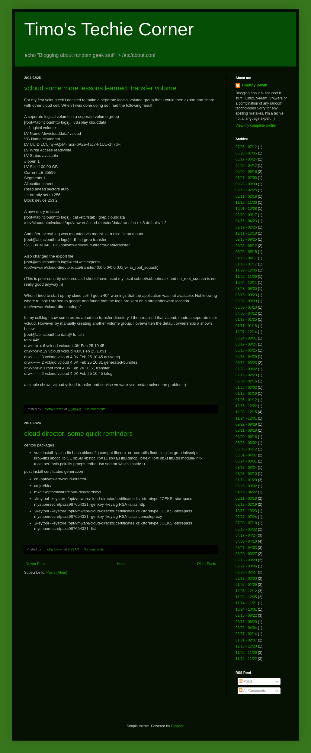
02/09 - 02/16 (246, 381)
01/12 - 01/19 (246, 393)
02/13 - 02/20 (246, 578)
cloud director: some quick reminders (78, 433)
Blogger (177, 726)
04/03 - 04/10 (246, 541)
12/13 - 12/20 (246, 646)
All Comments (252, 691)
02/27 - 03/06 (246, 566)
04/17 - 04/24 (246, 535)
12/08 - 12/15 (246, 412)
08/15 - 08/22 (246, 615)
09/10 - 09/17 (246, 215)
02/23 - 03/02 (246, 369)
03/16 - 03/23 (246, 363)
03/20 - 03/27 (246, 554)
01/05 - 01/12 (246, 400)
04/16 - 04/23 (246, 221)
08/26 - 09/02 (246, 486)
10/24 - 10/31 (246, 609)
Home (122, 564)
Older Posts (206, 564)
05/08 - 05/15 (246, 252)
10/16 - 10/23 (246, 511)
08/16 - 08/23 (246, 295)
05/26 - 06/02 (246, 443)
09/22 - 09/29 (246, 424)
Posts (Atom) (56, 572)
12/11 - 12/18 (246, 233)
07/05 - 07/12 (246, 147)
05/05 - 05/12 (246, 449)
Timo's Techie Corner (109, 29)
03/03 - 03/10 (246, 474)
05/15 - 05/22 (246, 529)
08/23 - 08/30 (246, 289)
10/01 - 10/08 (246, 208)
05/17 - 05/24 (246, 159)
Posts (245, 681)
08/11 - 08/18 (246, 430)
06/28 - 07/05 (246, 153)
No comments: (96, 409)
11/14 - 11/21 (246, 603)
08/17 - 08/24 (246, 344)
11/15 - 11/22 (246, 659)
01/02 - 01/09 (246, 585)
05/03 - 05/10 (246, 307)
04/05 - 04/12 (246, 166)
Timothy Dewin (254, 85)
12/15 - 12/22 (246, 406)
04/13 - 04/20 (246, 357)
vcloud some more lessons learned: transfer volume (100, 88)
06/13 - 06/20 (246, 622)
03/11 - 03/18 (246, 498)
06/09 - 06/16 (246, 172)
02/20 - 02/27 (246, 572)
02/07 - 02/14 (246, 634)
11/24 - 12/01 (246, 418)
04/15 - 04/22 (246, 492)
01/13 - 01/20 (246, 480)
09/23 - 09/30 (246, 184)
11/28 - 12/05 (246, 597)
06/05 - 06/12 (246, 246)
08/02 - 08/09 (246, 301)
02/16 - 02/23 (246, 375)
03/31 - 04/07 (246, 455)
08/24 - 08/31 (246, 338)
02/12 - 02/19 (246, 504)
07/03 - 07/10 (246, 523)
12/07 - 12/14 (246, 332)
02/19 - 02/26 (246, 227)
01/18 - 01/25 (246, 319)
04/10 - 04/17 (246, 258)
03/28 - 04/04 (246, 628)
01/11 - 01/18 (246, 326)
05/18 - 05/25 (246, 350)
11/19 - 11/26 (246, 202)
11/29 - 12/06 (246, 270)
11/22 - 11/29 (246, 276)
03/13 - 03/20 (246, 560)
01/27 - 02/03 (246, 178)
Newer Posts (36, 564)
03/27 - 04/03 (246, 548)
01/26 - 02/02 (246, 387)
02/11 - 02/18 (246, 196)
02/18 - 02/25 (246, 190)
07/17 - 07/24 (246, 517)
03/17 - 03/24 (246, 468)
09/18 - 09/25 (246, 239)
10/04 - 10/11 (246, 283)
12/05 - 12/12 (246, 591)
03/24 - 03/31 (246, 461)
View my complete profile (256, 125)
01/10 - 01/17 (246, 264)
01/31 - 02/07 (246, 640)
